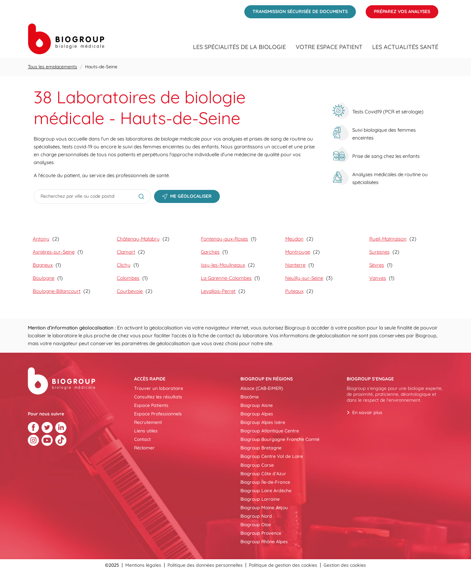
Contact (142, 439)
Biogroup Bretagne (261, 448)
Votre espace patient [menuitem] (329, 47)
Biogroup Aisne (256, 405)
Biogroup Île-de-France (265, 482)
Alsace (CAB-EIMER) (261, 388)
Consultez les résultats (158, 397)
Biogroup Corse (257, 465)
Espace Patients (151, 405)
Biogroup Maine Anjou (264, 508)
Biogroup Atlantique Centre (269, 431)
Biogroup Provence (260, 533)
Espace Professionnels (158, 414)
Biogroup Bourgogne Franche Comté (280, 439)
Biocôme (249, 397)
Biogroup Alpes (256, 414)
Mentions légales (143, 565)
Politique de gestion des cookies (283, 565)
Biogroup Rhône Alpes (264, 542)
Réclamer (144, 448)
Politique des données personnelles (205, 565)
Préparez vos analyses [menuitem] (398, 9)
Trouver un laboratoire (158, 388)
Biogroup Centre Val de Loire (271, 456)
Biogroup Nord (256, 516)
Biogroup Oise (255, 525)
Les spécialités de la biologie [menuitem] (239, 47)
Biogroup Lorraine (260, 499)
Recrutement (148, 422)
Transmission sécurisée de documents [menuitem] (296, 9)
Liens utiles (146, 431)
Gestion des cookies (344, 565)
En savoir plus (367, 412)
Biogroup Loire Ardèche (265, 491)
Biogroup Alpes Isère (262, 422)
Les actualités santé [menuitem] (405, 47)
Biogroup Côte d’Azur (263, 474)
